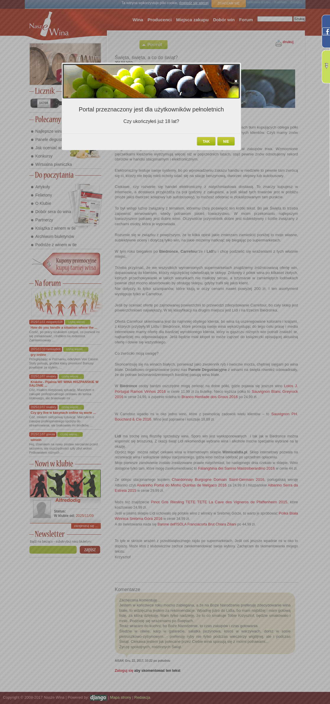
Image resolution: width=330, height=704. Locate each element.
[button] (236, 81)
